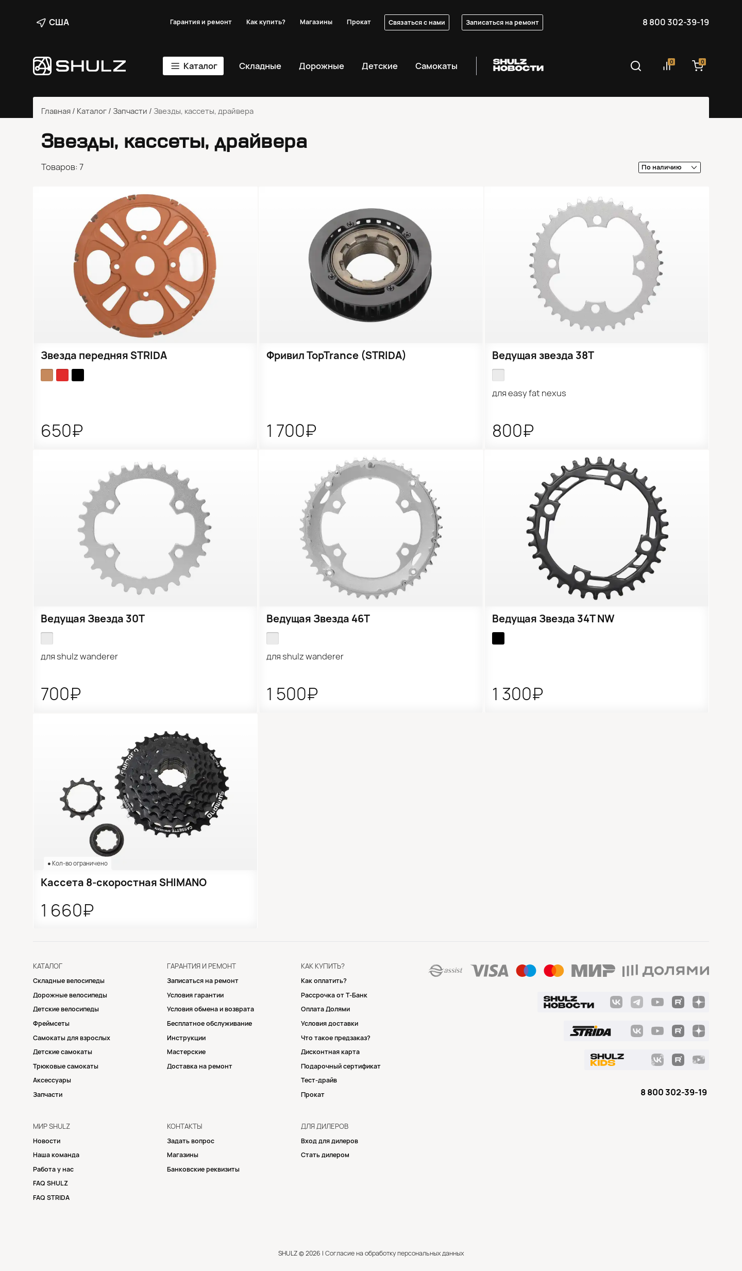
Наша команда (56, 1154)
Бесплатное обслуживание (209, 1023)
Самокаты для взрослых (71, 1037)
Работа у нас (53, 1169)
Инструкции (186, 1037)
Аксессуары (52, 1080)
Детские (380, 66)
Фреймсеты (51, 1023)
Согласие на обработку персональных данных (394, 1253)
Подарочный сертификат (341, 1066)
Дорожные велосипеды (70, 995)
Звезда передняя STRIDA (104, 355)
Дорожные (321, 66)
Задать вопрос (190, 1141)
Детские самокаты (62, 1051)
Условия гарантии (195, 995)
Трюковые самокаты (65, 1066)
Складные (260, 66)
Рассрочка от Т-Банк (334, 995)
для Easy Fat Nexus (529, 393)
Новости (46, 1141)
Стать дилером (325, 1154)
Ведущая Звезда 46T (318, 618)
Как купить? (265, 22)
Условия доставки (329, 1023)
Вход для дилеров (329, 1141)
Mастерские (186, 1051)
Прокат (359, 22)
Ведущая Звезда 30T (93, 618)
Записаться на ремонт (502, 22)
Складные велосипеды (69, 980)
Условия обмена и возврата (210, 1009)
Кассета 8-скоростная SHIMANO (124, 882)
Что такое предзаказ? (335, 1037)
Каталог (200, 66)
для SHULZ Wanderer (79, 656)
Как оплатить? (324, 980)
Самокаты (436, 66)
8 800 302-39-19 (676, 22)
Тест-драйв (319, 1080)
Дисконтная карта (330, 1051)
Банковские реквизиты (203, 1169)
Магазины (316, 22)
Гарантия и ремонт (201, 22)
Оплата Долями (325, 1009)
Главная (56, 111)
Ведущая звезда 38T (543, 355)
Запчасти (130, 111)
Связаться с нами (417, 22)
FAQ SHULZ (50, 1183)
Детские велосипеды (66, 1009)
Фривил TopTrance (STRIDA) (336, 355)
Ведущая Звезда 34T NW (553, 618)
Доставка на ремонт (199, 1066)
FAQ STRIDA (51, 1197)
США (53, 22)
